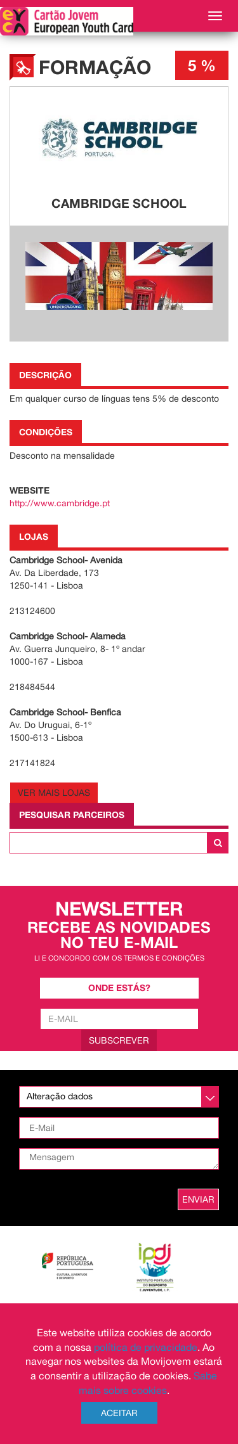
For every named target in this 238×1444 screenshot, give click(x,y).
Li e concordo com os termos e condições (119, 958)
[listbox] (119, 1097)
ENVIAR (198, 1199)
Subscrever (119, 1040)
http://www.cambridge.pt (60, 503)
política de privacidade (145, 1347)
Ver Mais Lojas (54, 793)
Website (30, 490)
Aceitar (119, 1413)
